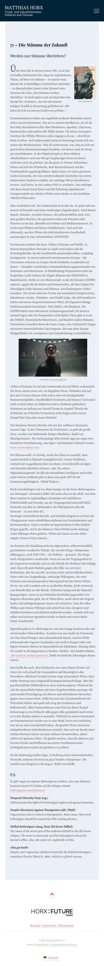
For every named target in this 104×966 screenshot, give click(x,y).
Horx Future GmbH (50, 940)
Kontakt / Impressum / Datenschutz (52, 925)
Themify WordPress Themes (63, 944)
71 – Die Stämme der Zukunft (39, 45)
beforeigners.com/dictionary (27, 790)
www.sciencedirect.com (24, 447)
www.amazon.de (85, 101)
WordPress (43, 944)
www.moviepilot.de (58, 379)
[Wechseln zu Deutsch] (50, 957)
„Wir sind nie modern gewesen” (29, 655)
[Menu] (96, 11)
